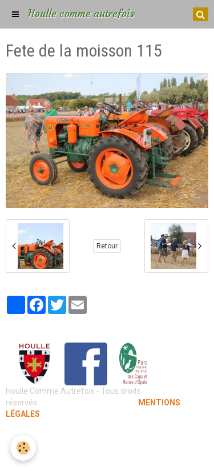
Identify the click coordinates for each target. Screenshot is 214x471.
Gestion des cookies (107, 453)
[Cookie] (23, 448)
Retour (107, 246)
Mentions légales (107, 436)
